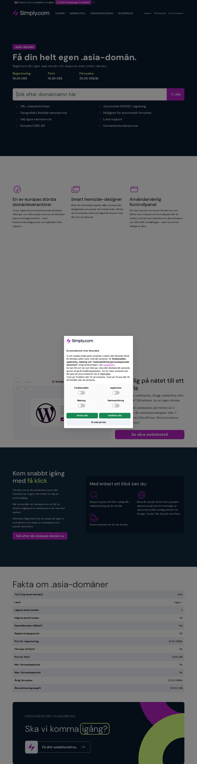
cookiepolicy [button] (109, 365)
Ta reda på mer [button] (98, 422)
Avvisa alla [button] (82, 415)
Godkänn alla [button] (115, 415)
